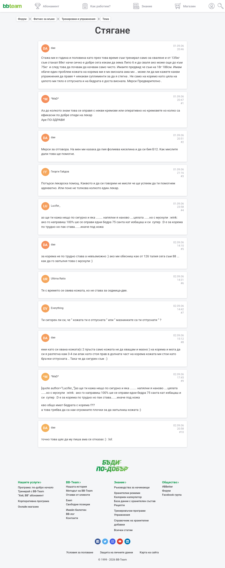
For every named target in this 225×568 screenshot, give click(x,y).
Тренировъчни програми (130, 510)
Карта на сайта (149, 552)
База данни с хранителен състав (134, 501)
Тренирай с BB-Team (31, 491)
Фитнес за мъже (44, 19)
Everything (57, 308)
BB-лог (70, 514)
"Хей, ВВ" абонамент (31, 495)
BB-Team (72, 482)
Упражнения (122, 514)
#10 (181, 432)
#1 (182, 103)
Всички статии (123, 530)
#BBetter (167, 486)
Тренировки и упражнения (78, 19)
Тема (105, 19)
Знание (119, 482)
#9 (182, 381)
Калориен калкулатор (128, 497)
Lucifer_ (55, 205)
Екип (69, 500)
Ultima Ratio (58, 278)
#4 (182, 210)
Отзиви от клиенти (78, 494)
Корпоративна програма (33, 501)
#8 (182, 342)
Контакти (72, 518)
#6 (182, 283)
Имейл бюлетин (76, 509)
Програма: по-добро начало (36, 487)
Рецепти (119, 505)
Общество (169, 482)
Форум (22, 19)
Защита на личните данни (116, 552)
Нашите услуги (29, 482)
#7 (182, 312)
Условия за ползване (79, 552)
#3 (182, 176)
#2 (182, 142)
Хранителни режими (127, 493)
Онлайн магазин (28, 506)
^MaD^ (55, 98)
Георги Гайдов (60, 171)
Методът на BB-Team (79, 490)
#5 (182, 249)
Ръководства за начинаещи (131, 487)
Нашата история (76, 486)
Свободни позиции (78, 504)
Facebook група (172, 494)
